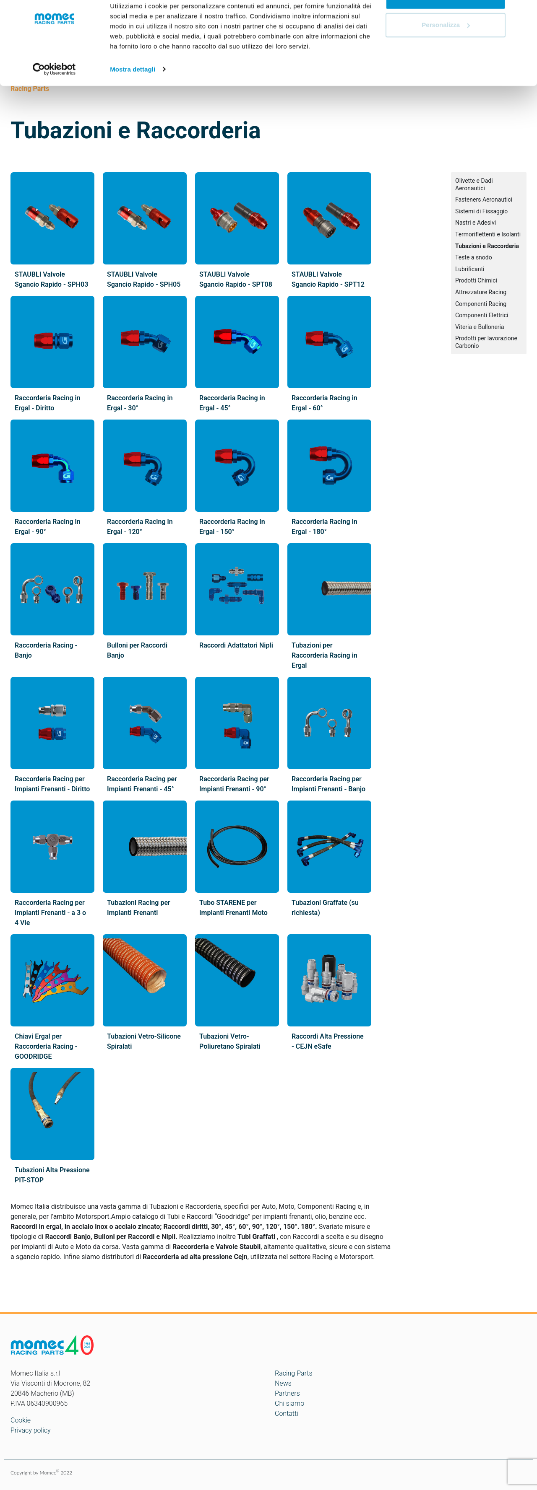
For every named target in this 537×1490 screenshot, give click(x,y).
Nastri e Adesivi (475, 222)
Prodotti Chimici (476, 280)
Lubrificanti (469, 269)
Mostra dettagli (132, 93)
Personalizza (446, 49)
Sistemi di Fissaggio (481, 211)
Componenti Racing (480, 304)
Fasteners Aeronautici (483, 199)
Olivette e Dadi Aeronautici (474, 184)
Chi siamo (289, 1403)
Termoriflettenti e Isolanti (488, 234)
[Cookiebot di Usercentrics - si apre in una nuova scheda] (54, 94)
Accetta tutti (446, 22)
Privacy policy (30, 1430)
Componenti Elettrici (481, 315)
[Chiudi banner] (524, 13)
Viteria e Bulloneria (479, 327)
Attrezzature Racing (480, 292)
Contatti (286, 1413)
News (283, 1383)
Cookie (20, 1420)
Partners (287, 1393)
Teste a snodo (473, 257)
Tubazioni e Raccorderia (487, 246)
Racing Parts (294, 1373)
